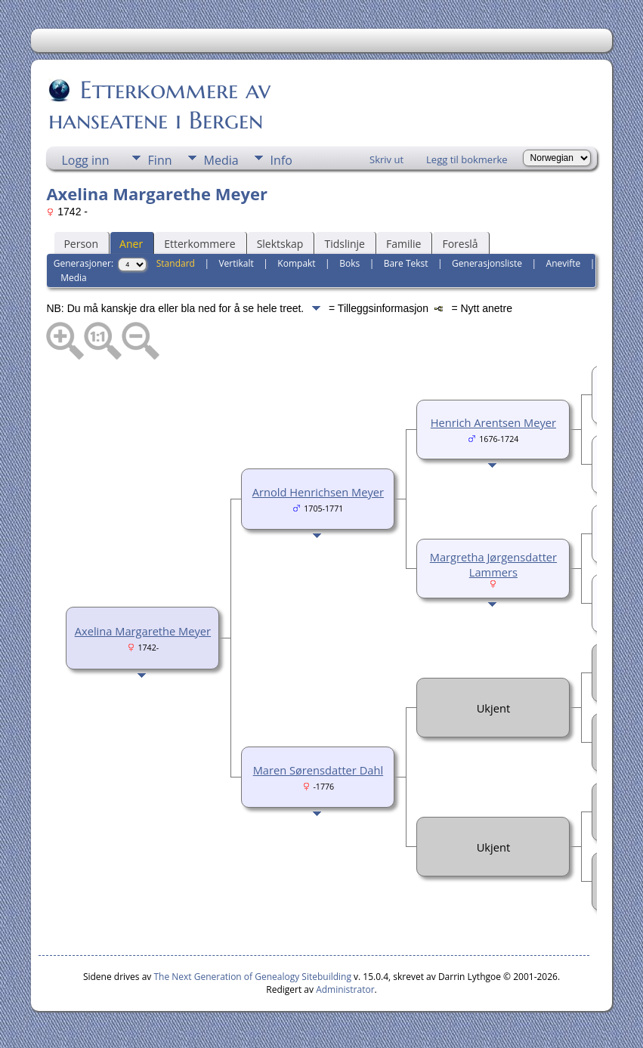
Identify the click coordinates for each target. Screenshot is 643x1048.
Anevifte (563, 263)
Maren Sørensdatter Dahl (318, 769)
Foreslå (460, 243)
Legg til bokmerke (467, 159)
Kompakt (296, 263)
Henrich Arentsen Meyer (493, 422)
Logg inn (85, 160)
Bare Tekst (406, 263)
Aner (131, 243)
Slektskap (280, 243)
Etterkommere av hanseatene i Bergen (159, 105)
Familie (403, 243)
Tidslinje (344, 243)
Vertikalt (235, 263)
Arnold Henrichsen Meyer (318, 491)
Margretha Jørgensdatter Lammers (493, 564)
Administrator (345, 989)
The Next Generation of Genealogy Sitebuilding (252, 976)
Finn (160, 160)
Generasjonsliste (487, 263)
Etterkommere (200, 243)
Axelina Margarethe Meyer (143, 630)
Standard (175, 263)
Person (80, 243)
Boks (349, 263)
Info (281, 160)
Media (221, 160)
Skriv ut (386, 159)
